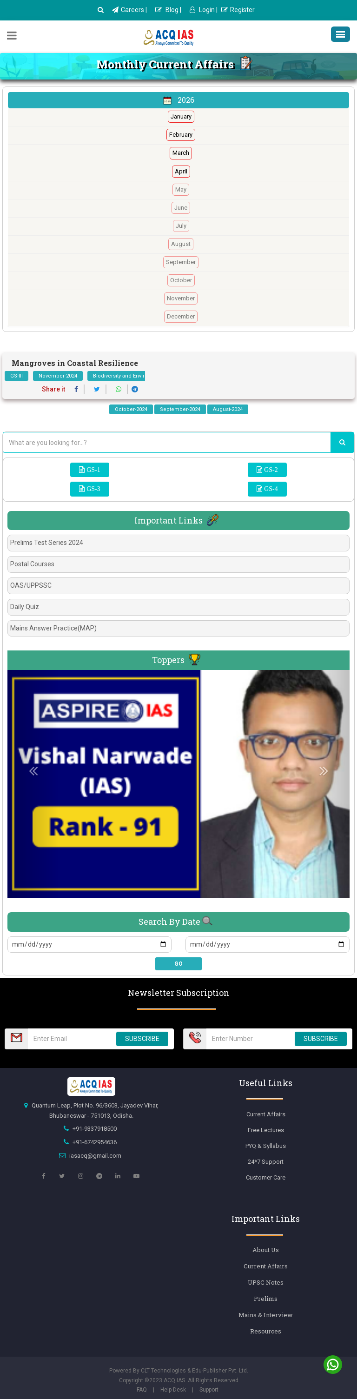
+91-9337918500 (95, 1128)
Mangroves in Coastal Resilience (75, 363)
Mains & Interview (265, 1315)
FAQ (142, 1389)
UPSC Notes (266, 1282)
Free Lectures (266, 1130)
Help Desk (173, 1389)
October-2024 (131, 409)
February (180, 134)
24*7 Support (266, 1161)
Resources (265, 1331)
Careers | (129, 9)
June (180, 207)
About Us (265, 1250)
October (181, 280)
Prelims (266, 1298)
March (180, 152)
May (180, 189)
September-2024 (180, 409)
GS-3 (92, 488)
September (181, 262)
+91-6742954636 (95, 1142)
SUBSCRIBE (142, 1038)
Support (208, 1389)
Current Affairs (265, 1114)
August (181, 243)
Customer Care (265, 1177)
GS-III (16, 376)
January (181, 116)
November (181, 298)
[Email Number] (69, 1038)
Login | (204, 9)
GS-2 (270, 469)
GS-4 (270, 488)
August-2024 (228, 409)
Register (238, 9)
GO (178, 964)
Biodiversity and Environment (128, 376)
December (181, 316)
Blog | (168, 9)
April (181, 171)
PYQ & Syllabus (265, 1145)
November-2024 (58, 376)
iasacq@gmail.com (95, 1155)
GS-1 (92, 469)
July (181, 225)
